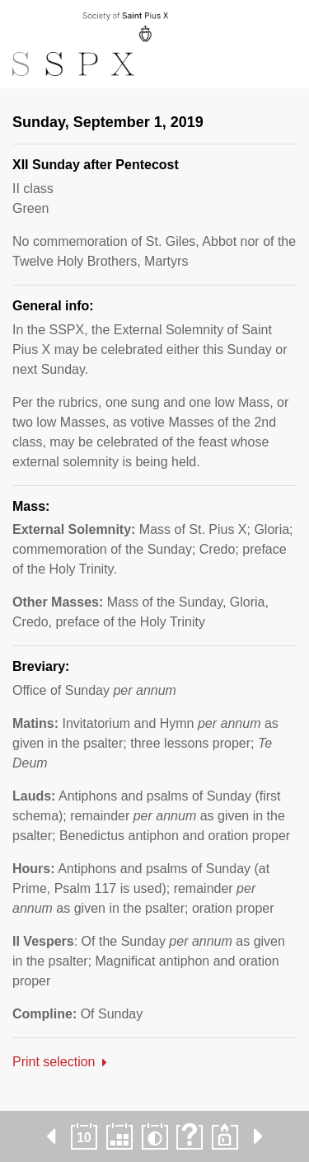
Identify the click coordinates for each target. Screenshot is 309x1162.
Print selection (54, 1062)
